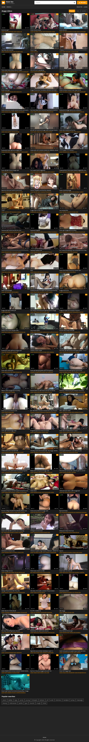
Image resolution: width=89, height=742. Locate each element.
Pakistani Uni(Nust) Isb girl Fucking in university (71, 390)
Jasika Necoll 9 (63, 30)
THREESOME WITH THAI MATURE (9, 450)
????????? (3, 651)
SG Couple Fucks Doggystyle (37, 170)
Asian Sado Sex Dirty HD (65, 571)
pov (76, 152)
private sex (45, 212)
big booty (18, 152)
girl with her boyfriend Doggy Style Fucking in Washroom (44, 130)
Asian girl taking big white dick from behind (41, 370)
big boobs (14, 272)
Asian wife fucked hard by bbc (67, 130)
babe (64, 51)
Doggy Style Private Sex (36, 210)
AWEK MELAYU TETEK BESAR (8, 611)
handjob (66, 700)
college (81, 192)
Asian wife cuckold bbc (7, 370)
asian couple (24, 152)
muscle (32, 703)
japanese (11, 192)
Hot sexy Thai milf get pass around (10, 631)
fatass (3, 172)
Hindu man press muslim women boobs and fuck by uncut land (15, 110)
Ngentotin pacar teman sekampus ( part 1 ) (41, 651)
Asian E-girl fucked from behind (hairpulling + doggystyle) (15, 691)
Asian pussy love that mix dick (9, 410)
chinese (14, 131)
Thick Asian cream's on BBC (37, 571)
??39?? (3, 210)
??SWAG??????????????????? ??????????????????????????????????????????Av (73, 50)
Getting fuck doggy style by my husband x (70, 110)
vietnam (81, 312)
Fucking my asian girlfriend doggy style (11, 350)
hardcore (70, 31)
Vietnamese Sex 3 (64, 591)
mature (18, 31)
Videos (10, 7)
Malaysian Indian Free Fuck (66, 531)
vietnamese (76, 312)
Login (85, 7)
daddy (10, 700)
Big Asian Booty (63, 510)
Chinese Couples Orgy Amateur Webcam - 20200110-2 (44, 551)
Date (77, 11)
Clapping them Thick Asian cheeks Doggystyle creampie (73, 170)
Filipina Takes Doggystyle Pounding (10, 390)
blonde (35, 192)
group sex (22, 332)
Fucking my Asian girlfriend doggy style (11, 150)
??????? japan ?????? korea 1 (66, 150)
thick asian (76, 172)
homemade (48, 31)
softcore (52, 332)
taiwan (42, 672)
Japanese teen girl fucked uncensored (11, 190)
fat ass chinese (9, 172)
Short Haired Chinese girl (66, 631)
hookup (14, 672)
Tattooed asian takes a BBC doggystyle (69, 490)
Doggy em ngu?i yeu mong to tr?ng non (69, 310)
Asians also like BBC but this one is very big (12, 531)
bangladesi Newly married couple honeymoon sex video (15, 490)
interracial (7, 31)
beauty (5, 703)
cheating (18, 51)
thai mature (54, 91)
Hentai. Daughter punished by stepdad (40, 190)
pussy (39, 512)
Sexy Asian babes (35, 330)
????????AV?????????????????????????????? (70, 70)
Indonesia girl (5, 30)
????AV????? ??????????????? (8, 270)
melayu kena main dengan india (9, 330)
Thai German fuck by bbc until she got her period (72, 470)
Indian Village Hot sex (7, 571)
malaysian (49, 472)
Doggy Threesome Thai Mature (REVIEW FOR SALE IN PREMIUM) (44, 90)
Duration (83, 11)
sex (38, 592)
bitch (31, 270)
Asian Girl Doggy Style (65, 671)
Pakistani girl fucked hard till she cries (11, 230)
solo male (46, 672)
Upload (82, 2)
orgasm (73, 51)
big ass (6, 71)
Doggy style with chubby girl (8, 310)
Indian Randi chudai (35, 30)
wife (22, 51)
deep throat (76, 532)
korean (38, 572)
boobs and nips (5, 90)
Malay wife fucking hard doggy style (39, 470)
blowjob (39, 71)
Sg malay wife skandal (7, 50)
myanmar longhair (35, 230)
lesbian (42, 700)
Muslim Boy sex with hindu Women (39, 631)
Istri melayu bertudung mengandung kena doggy (43, 310)
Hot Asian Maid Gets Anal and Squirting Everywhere (44, 110)
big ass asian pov (23, 71)
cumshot (7, 51)
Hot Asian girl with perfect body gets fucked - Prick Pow (73, 350)
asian (2, 31)
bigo (15, 700)
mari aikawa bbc (63, 210)
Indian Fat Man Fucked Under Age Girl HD (70, 90)
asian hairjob (33, 232)
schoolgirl (20, 192)
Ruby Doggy (33, 50)
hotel (44, 703)
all (47, 700)
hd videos (36, 31)
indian (53, 31)
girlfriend (15, 352)
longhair (49, 232)
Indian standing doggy (65, 190)
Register (79, 7)
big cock (36, 51)
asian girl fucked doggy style (8, 430)
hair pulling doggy (42, 232)
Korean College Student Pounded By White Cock (14, 510)
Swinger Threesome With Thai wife (10, 591)
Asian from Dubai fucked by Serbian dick (70, 270)
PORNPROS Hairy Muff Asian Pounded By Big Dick (14, 470)
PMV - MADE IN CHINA (64, 410)
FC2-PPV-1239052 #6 (35, 611)
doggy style (13, 31)
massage (14, 252)
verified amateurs (21, 692)
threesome (36, 91)
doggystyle (44, 111)
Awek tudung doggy (6, 290)
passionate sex (80, 111)
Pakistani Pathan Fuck (36, 250)
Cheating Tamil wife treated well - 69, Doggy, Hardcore (44, 450)
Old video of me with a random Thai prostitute (42, 591)
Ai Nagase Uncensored (36, 531)
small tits (21, 532)
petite (35, 111)
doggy (76, 51)
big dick (43, 372)
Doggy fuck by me (64, 290)
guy (26, 703)
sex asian (39, 212)
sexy (46, 372)
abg (18, 71)
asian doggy (62, 672)
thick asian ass (12, 152)
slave (38, 672)
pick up (46, 272)
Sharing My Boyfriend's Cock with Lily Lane (70, 450)
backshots (78, 512)
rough (38, 703)
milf (43, 71)
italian (43, 512)
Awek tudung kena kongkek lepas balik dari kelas (72, 651)
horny (68, 111)
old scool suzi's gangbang (37, 70)
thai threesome (47, 91)
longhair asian (55, 232)
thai (9, 312)
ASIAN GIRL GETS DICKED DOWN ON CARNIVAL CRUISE (44, 150)
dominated (11, 412)
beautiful (53, 412)
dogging (16, 292)
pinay (73, 700)
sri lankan (45, 131)
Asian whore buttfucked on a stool (68, 430)
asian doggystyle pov (80, 672)
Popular (72, 11)
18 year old (78, 392)
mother (9, 131)
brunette (36, 172)
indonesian (13, 703)
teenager (68, 51)
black (14, 372)
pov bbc (48, 572)
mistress (58, 700)
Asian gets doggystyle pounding (67, 230)
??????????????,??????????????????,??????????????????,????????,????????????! (15, 250)
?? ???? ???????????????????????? (9, 130)
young (28, 700)
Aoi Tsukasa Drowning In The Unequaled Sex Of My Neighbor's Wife (73, 250)
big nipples (21, 111)
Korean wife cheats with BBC (66, 330)
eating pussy (46, 332)
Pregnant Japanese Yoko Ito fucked (39, 430)
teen (68, 152)
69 (21, 31)
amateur (74, 71)
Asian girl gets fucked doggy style (10, 170)
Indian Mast (33, 490)
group (41, 91)
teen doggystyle (70, 672)
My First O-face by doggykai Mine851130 (40, 671)
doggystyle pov (13, 71)
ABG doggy (62, 611)
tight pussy (65, 192)
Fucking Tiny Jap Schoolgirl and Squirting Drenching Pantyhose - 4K (44, 290)
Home (3, 7)
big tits (35, 71)
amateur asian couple (36, 350)
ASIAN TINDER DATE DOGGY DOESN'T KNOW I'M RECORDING (15, 671)
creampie (7, 91)
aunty (21, 700)
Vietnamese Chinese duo (8, 551)
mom (68, 71)
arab (51, 700)
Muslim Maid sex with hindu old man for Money (42, 390)
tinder (18, 672)
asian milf (64, 172)
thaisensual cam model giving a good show (70, 370)
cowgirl (77, 352)
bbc (45, 71)
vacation (47, 152)
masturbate (50, 111)
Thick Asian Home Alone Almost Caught (11, 70)
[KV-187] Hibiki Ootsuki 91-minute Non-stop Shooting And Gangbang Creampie (44, 410)
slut (44, 152)
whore (74, 272)
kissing (50, 131)
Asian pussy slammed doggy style (39, 510)
